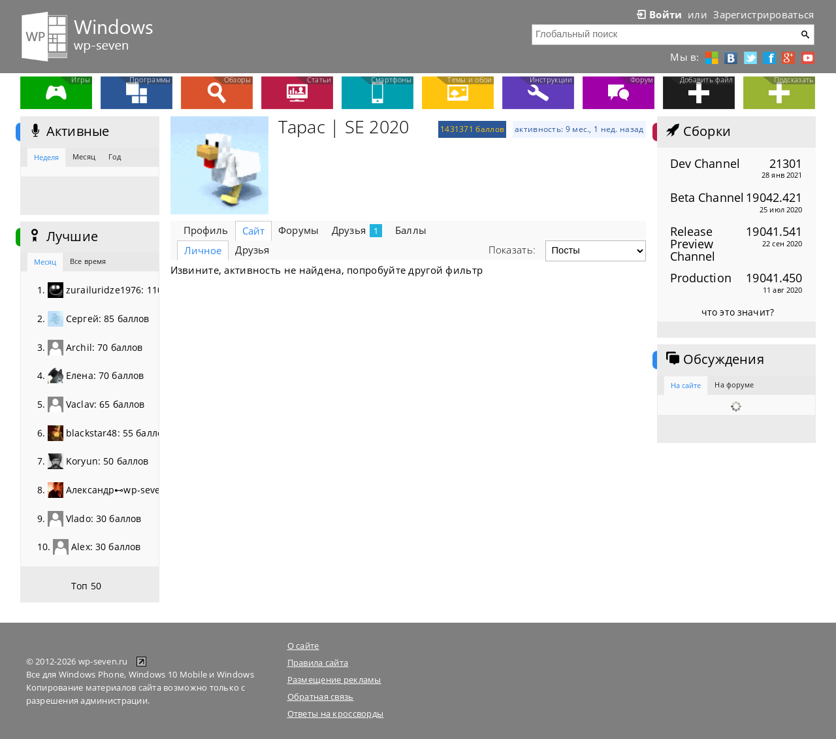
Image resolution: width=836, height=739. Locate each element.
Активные (68, 131)
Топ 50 (86, 586)
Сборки (697, 131)
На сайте (686, 385)
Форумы (298, 230)
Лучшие (62, 236)
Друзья (357, 230)
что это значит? (737, 312)
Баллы (410, 230)
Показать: (512, 249)
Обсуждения (714, 359)
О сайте (303, 645)
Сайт (253, 230)
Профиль (206, 230)
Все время (88, 261)
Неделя (46, 157)
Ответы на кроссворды (335, 713)
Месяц (83, 156)
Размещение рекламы (334, 679)
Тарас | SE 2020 (344, 127)
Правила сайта (318, 662)
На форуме (734, 384)
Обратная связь (320, 696)
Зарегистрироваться (763, 14)
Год (114, 156)
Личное (203, 250)
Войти (658, 14)
